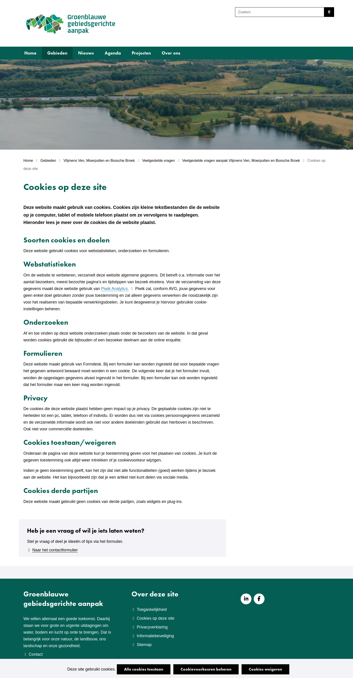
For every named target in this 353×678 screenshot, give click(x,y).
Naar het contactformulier (55, 550)
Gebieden (57, 53)
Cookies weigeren (265, 669)
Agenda (113, 53)
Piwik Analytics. (117, 288)
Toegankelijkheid (152, 609)
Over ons (171, 53)
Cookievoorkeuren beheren (206, 669)
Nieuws (86, 53)
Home (30, 53)
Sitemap (144, 644)
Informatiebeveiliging (155, 636)
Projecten (141, 53)
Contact (36, 654)
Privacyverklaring (152, 627)
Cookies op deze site (155, 618)
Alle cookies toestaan (143, 669)
